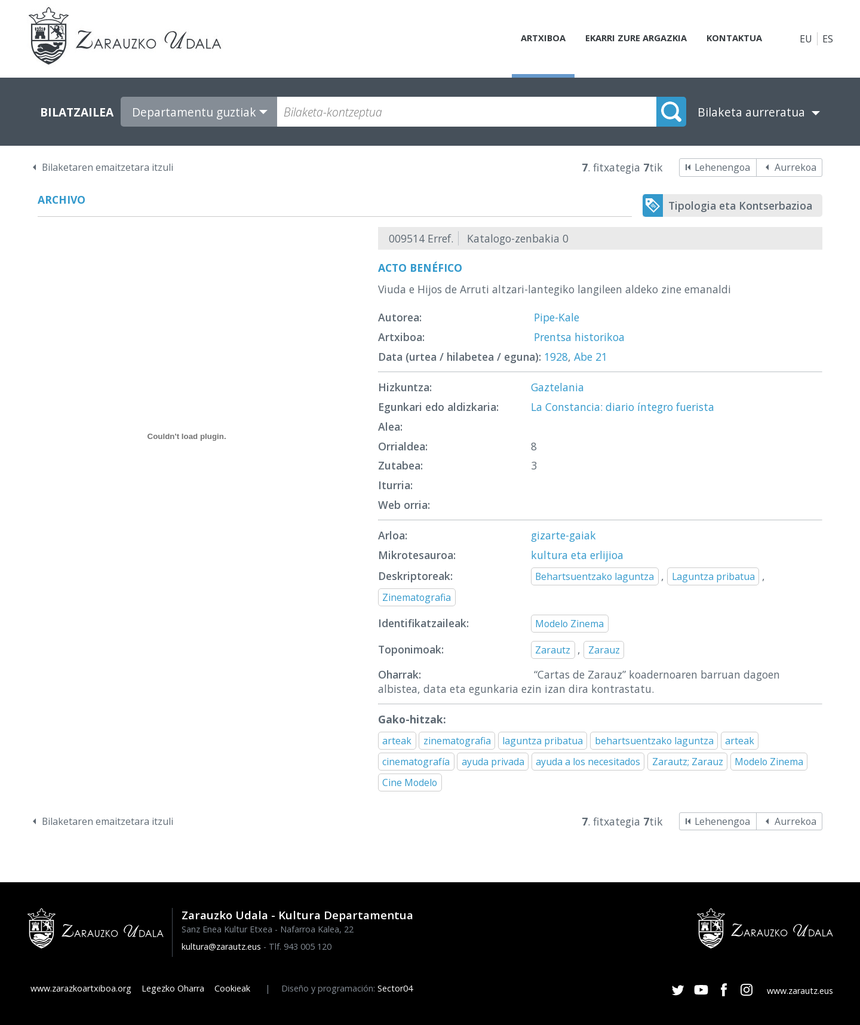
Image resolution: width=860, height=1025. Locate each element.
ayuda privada (493, 761)
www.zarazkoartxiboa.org (80, 988)
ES (827, 38)
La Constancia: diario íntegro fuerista (622, 407)
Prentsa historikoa (579, 337)
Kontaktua (731, 38)
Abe (583, 356)
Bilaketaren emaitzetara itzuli (107, 167)
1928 (556, 356)
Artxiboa (529, 38)
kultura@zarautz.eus (221, 946)
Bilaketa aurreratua (751, 112)
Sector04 (395, 988)
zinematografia (457, 740)
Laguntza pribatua (713, 576)
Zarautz (552, 649)
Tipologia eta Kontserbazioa (740, 205)
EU (806, 38)
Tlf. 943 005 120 (300, 946)
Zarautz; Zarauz (687, 761)
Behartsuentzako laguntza (594, 576)
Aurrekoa (795, 167)
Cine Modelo (409, 782)
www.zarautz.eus (800, 990)
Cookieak (232, 988)
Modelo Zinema (569, 623)
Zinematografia (416, 597)
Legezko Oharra (173, 988)
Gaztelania (557, 387)
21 (601, 356)
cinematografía (416, 761)
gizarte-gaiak (563, 535)
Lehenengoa (722, 167)
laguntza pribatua (542, 740)
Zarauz (604, 649)
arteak (396, 740)
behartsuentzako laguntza (654, 740)
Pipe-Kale (556, 317)
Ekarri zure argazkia (627, 38)
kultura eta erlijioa (577, 555)
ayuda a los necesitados (588, 761)
